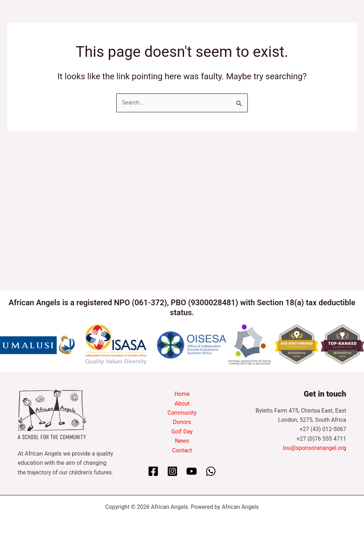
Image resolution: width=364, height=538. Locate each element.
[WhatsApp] (210, 471)
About (182, 403)
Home (181, 394)
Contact (182, 450)
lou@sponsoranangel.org (314, 448)
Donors (182, 422)
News (182, 440)
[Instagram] (172, 471)
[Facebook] (153, 471)
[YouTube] (191, 471)
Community (182, 412)
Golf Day (182, 431)
